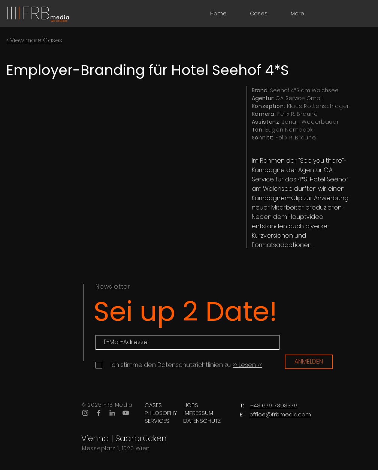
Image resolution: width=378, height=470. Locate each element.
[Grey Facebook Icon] (99, 413)
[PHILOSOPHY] (161, 413)
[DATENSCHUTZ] (202, 421)
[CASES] (153, 405)
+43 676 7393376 (273, 405)
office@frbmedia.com (280, 414)
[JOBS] (191, 405)
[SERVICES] (157, 421)
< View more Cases (34, 40)
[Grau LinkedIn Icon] (112, 413)
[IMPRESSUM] (198, 413)
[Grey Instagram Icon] (85, 413)
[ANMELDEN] (309, 362)
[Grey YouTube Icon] (126, 413)
